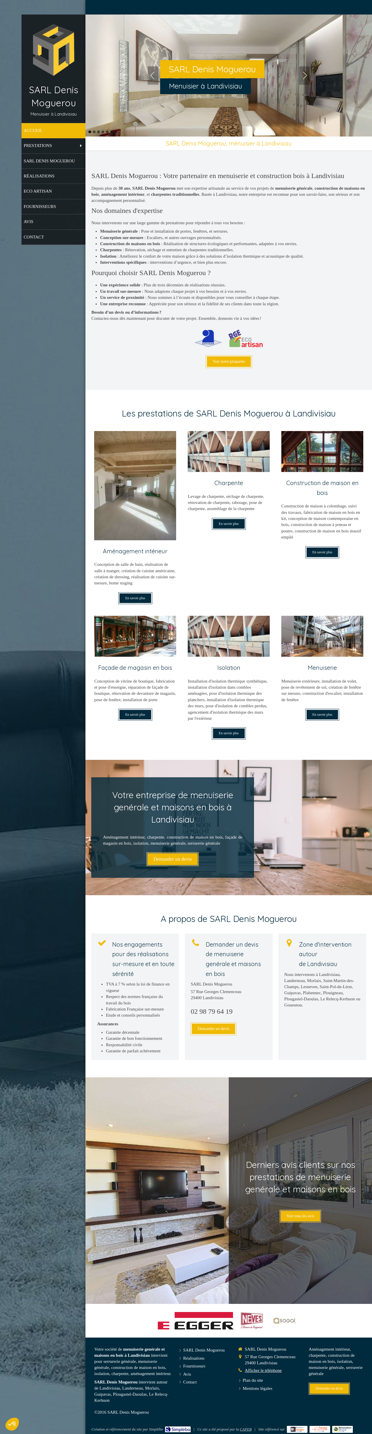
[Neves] (252, 1320)
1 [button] (89, 131)
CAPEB (245, 1429)
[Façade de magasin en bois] (135, 636)
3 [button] (98, 131)
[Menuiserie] (322, 636)
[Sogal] (285, 1320)
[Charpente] (229, 451)
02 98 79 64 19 (212, 1011)
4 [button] (102, 131)
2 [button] (94, 131)
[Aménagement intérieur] (135, 485)
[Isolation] (229, 636)
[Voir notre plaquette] (229, 361)
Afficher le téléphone (263, 1370)
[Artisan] (208, 338)
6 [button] (111, 131)
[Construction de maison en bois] (322, 451)
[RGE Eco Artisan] (245, 338)
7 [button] (116, 131)
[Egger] (196, 1320)
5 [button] (107, 131)
